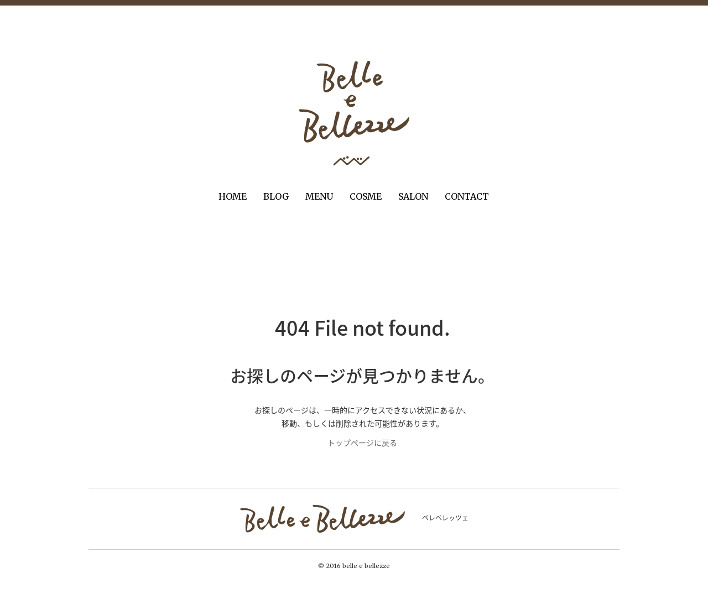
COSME (366, 196)
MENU (319, 196)
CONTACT (467, 196)
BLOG (276, 196)
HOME (232, 196)
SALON (413, 196)
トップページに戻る (362, 442)
